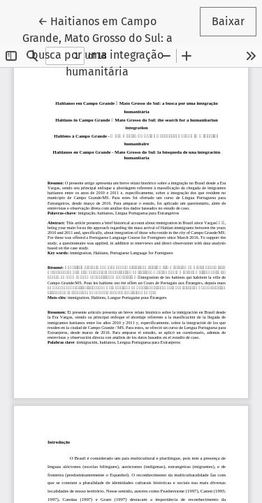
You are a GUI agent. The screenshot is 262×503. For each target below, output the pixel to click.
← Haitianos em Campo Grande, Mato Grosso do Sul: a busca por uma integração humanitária (105, 45)
